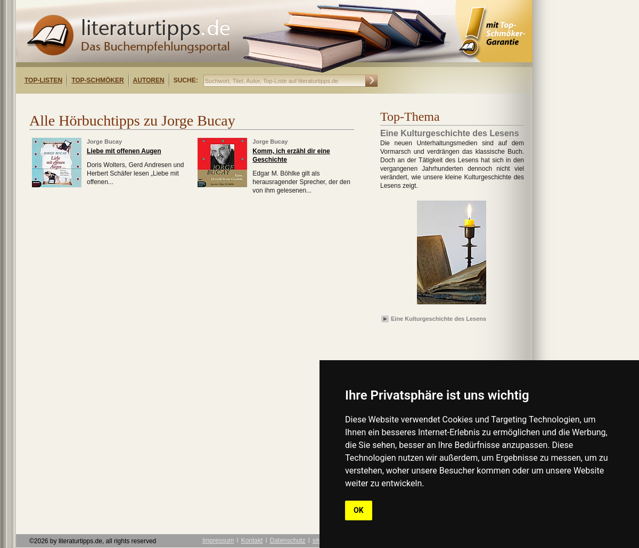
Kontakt (252, 540)
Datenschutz (288, 540)
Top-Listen (43, 80)
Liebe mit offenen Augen (124, 151)
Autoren (149, 80)
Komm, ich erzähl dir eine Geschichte (291, 155)
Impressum (218, 540)
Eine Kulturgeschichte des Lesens (438, 318)
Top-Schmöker (97, 80)
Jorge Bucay (104, 141)
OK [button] (359, 510)
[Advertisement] (153, 103)
